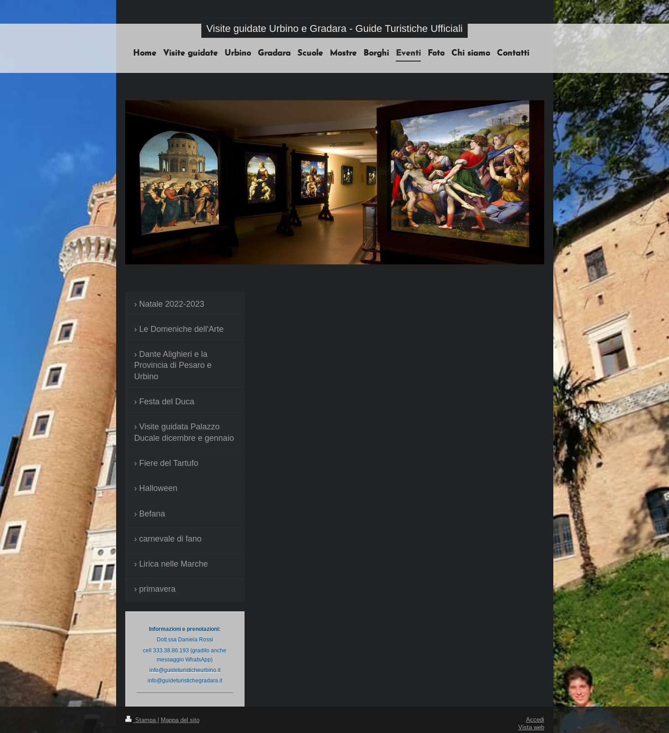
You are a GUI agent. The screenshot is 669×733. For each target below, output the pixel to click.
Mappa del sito (180, 719)
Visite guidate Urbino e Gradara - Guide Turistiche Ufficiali (334, 28)
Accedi (535, 719)
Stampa (141, 719)
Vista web (531, 727)
